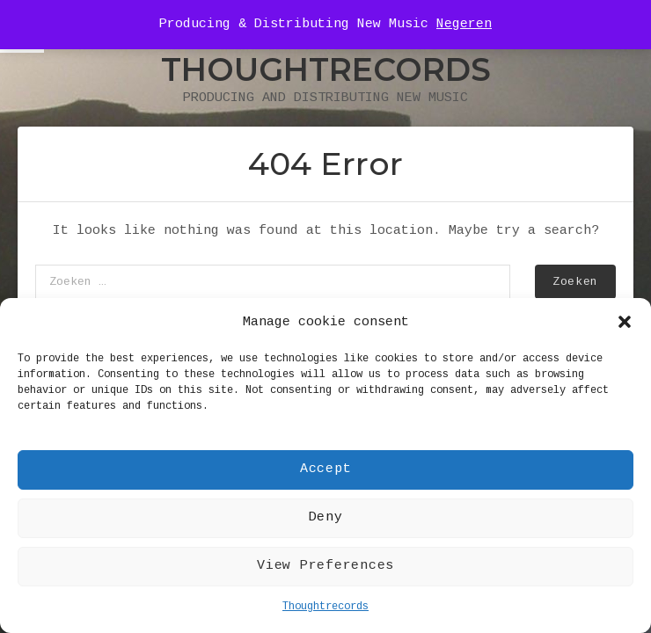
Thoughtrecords (325, 606)
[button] (624, 322)
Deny (326, 517)
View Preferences (325, 565)
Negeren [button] (464, 24)
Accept (326, 469)
